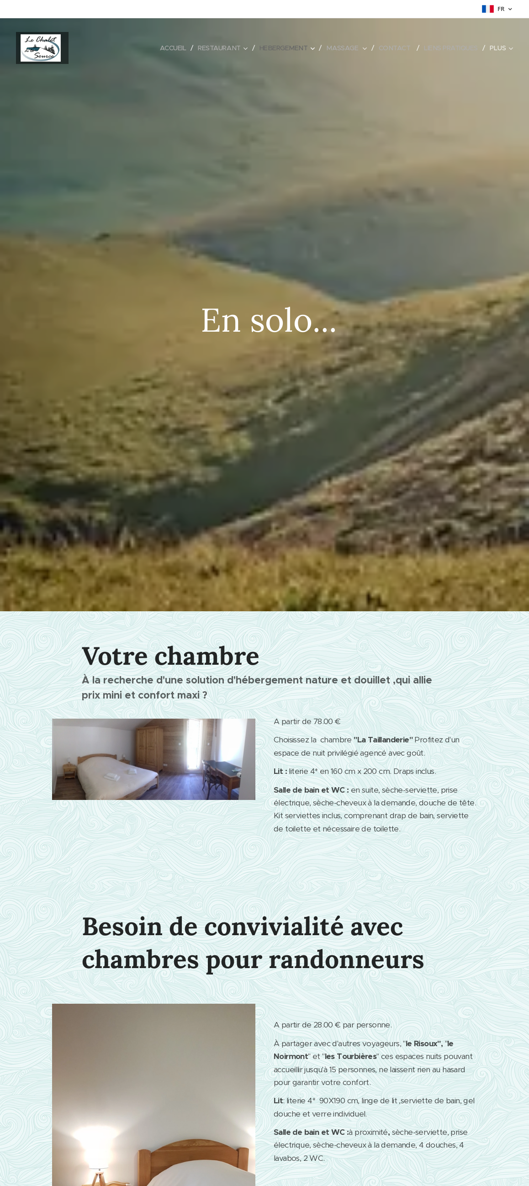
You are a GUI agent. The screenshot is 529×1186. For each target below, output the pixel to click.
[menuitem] (163, 48)
